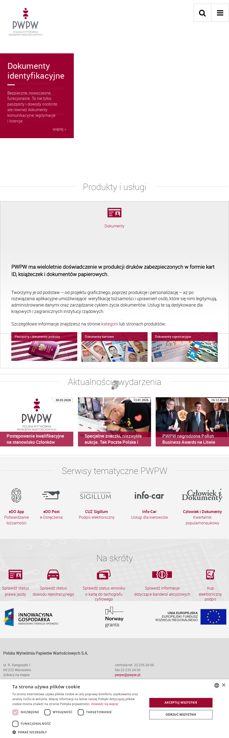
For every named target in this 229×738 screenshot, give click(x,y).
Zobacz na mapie (16, 674)
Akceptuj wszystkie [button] (181, 702)
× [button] (223, 685)
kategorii (110, 324)
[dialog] (114, 708)
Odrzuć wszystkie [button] (181, 714)
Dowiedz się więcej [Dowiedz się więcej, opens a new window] (104, 704)
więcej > (59, 129)
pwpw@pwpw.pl (127, 674)
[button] (78, 732)
